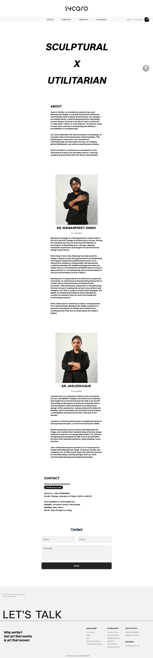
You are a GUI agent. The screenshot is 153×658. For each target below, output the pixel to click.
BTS (88, 638)
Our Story (90, 632)
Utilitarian (90, 641)
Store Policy (112, 644)
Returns (110, 641)
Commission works (94, 644)
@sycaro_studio (132, 635)
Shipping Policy (113, 638)
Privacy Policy (113, 635)
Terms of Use (112, 632)
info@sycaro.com (132, 646)
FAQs (88, 635)
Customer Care (113, 647)
